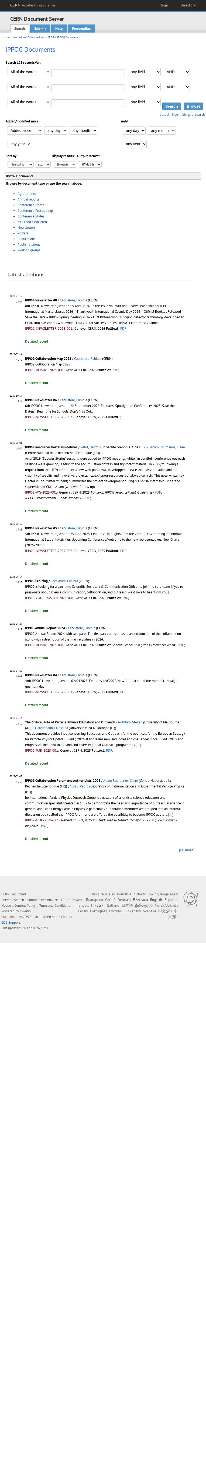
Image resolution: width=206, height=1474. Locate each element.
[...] (170, 592)
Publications (26, 239)
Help (59, 28)
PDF (123, 328)
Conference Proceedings (35, 210)
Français (82, 905)
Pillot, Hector (89, 447)
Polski (83, 911)
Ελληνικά (140, 899)
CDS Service (31, 916)
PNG (125, 598)
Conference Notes (31, 205)
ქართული (144, 905)
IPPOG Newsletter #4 (41, 675)
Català (110, 899)
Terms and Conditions (54, 905)
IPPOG (50, 37)
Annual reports (28, 199)
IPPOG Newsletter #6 (41, 400)
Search (19, 28)
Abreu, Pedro (79, 786)
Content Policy (25, 905)
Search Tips (169, 114)
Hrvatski (98, 905)
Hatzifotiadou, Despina (51, 728)
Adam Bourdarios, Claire (167, 447)
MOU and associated (32, 222)
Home (6, 37)
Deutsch (124, 899)
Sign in (167, 5)
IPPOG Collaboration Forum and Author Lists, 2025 (62, 780)
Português (98, 911)
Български (94, 899)
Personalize (81, 28)
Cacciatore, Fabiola (73, 300)
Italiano (113, 905)
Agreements (27, 193)
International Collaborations (28, 37)
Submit (40, 28)
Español (171, 899)
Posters (23, 233)
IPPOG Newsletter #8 (41, 300)
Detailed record (36, 341)
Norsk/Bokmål (166, 905)
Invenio (25, 911)
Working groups (29, 250)
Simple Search (193, 114)
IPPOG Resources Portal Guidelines (51, 447)
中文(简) (165, 911)
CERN (32, 5)
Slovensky (133, 911)
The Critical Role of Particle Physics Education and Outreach (70, 722)
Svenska (149, 911)
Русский (115, 911)
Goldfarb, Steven (130, 722)
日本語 (127, 905)
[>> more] (186, 849)
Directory (188, 5)
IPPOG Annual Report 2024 (45, 628)
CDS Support (10, 922)
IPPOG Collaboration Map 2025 (48, 358)
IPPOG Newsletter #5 (41, 528)
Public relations (29, 244)
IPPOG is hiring (36, 581)
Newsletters (26, 227)
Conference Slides (31, 216)
